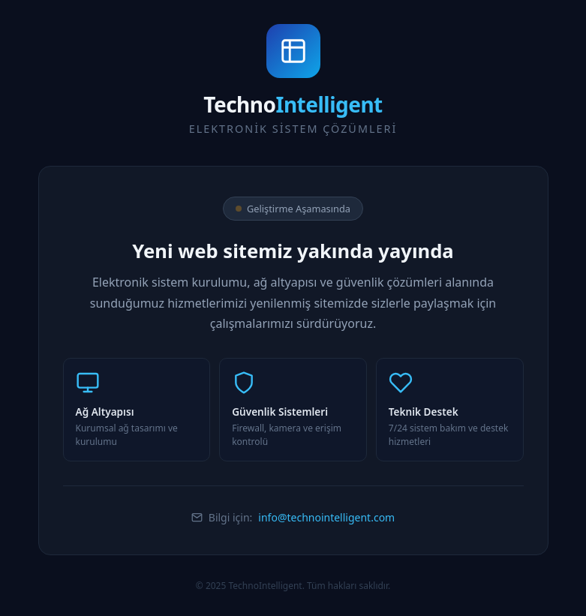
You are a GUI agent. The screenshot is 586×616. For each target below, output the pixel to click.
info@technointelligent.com (326, 517)
